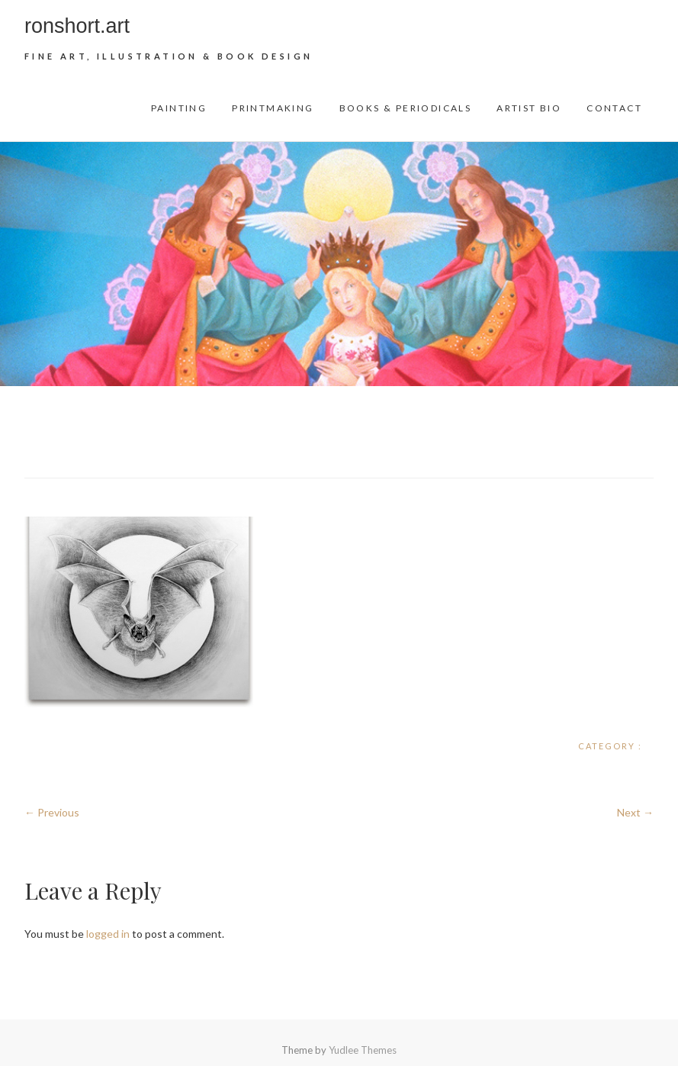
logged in (108, 933)
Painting (179, 108)
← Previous (51, 812)
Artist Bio (528, 108)
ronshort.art (77, 25)
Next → (635, 812)
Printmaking (272, 108)
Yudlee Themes (363, 1050)
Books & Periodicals (405, 108)
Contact (614, 108)
